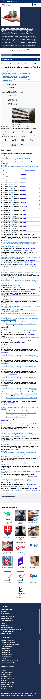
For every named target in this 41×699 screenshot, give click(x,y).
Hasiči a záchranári (7, 654)
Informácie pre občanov (8, 79)
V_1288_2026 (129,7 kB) (12, 188)
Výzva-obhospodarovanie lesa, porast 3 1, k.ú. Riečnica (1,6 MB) (21, 413)
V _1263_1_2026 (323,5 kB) (13, 208)
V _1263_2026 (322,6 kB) (12, 204)
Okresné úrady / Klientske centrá (25, 63)
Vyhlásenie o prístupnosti (8, 695)
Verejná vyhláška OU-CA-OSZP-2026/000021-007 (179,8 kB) (20, 250)
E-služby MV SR (6, 674)
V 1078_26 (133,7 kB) (11, 228)
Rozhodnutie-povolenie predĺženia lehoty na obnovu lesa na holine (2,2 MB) (19, 423)
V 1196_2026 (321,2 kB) (12, 220)
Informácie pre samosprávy (22, 79)
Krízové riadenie (6, 77)
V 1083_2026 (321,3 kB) (12, 224)
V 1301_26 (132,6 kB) (11, 216)
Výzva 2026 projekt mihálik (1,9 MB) (15, 311)
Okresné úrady (16, 55)
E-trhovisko (5, 688)
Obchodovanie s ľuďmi (8, 678)
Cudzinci (4, 680)
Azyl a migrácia (6, 650)
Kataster (24, 74)
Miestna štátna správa (8, 682)
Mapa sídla (32, 693)
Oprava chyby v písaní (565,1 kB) (13, 287)
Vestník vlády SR (6, 676)
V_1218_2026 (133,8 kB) (12, 196)
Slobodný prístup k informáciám (19, 77)
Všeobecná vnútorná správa (9, 73)
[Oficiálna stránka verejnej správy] (13, 1)
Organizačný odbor (24, 76)
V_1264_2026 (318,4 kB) (12, 192)
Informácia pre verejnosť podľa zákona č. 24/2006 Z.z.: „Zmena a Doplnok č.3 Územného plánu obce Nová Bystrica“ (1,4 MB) (19, 257)
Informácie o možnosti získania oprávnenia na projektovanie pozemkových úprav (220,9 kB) (19, 443)
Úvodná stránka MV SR (6, 55)
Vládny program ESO (7, 684)
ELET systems (25, 693)
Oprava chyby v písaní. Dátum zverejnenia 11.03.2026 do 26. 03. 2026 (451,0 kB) (19, 330)
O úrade (4, 72)
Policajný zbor (6, 648)
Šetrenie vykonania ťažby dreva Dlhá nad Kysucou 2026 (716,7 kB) (22, 398)
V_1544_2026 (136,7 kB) (12, 184)
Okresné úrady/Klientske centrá (10, 644)
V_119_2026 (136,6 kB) (12, 200)
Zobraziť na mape (23, 116)
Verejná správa (6, 652)
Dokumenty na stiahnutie (21, 72)
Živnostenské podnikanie (23, 73)
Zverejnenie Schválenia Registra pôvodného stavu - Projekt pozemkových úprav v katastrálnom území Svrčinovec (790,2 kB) (18, 453)
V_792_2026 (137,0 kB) (12, 180)
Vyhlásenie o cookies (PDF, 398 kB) (24, 695)
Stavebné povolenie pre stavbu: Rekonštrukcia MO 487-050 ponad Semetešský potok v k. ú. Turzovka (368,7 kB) (19, 319)
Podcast (4, 670)
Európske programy (7, 646)
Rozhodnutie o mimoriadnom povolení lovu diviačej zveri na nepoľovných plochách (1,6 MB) (18, 463)
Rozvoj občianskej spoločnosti (10, 660)
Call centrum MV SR (7, 686)
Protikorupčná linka (7, 80)
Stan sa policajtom (7, 672)
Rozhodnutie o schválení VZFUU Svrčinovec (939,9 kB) (19, 486)
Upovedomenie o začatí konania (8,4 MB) (16, 417)
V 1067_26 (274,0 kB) (11, 232)
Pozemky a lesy (16, 74)
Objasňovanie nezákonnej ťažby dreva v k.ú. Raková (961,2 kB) (21, 324)
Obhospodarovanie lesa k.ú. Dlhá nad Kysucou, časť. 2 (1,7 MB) (21, 266)
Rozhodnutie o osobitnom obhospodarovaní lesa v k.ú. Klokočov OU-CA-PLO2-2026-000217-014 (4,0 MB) (19, 306)
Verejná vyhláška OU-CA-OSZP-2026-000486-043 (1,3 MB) (19, 291)
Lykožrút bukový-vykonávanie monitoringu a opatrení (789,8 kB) (22, 490)
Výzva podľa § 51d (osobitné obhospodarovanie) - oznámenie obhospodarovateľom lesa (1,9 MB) (15, 159)
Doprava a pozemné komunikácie (10, 76)
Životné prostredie (6, 74)
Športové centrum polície (9, 662)
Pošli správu (14, 95)
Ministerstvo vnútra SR (8, 640)
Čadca (35, 63)
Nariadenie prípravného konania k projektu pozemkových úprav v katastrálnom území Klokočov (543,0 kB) (20, 346)
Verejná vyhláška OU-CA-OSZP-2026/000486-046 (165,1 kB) (20, 172)
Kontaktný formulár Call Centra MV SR (11, 629)
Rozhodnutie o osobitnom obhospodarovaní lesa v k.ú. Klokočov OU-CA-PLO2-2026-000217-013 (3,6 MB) (19, 298)
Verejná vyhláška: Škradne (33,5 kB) (15, 456)
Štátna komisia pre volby (8, 642)
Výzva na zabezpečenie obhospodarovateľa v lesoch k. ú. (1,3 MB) (22, 272)
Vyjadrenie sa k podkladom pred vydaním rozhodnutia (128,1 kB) (22, 393)
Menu (35, 4)
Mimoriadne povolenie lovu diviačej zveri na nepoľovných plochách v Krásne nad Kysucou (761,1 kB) (20, 471)
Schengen (4, 658)
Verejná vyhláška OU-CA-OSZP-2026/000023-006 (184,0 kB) (20, 262)
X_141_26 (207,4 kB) (11, 176)
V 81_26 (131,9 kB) (11, 212)
